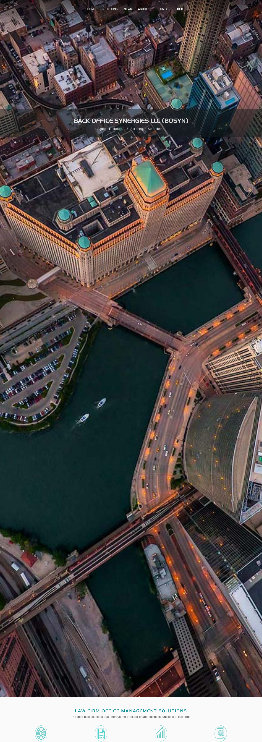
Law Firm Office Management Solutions (131, 180)
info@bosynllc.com (103, 581)
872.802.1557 (103, 574)
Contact (164, 9)
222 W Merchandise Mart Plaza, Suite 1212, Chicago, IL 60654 (131, 568)
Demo (181, 9)
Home (91, 9)
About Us (145, 9)
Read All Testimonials (131, 489)
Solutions (110, 9)
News (128, 9)
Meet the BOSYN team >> (44, 474)
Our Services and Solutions (131, 266)
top (131, 713)
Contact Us (131, 313)
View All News (131, 387)
